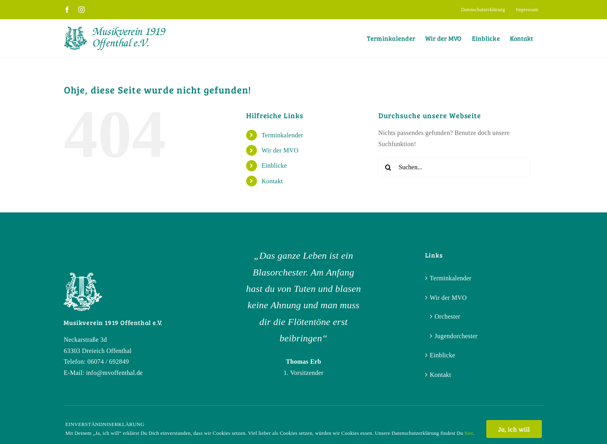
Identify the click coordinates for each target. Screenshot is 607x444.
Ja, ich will (514, 429)
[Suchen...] (454, 167)
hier (469, 433)
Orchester (447, 316)
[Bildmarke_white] (83, 275)
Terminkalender (282, 135)
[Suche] (388, 167)
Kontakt (272, 181)
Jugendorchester (456, 336)
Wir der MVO (280, 150)
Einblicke (274, 165)
